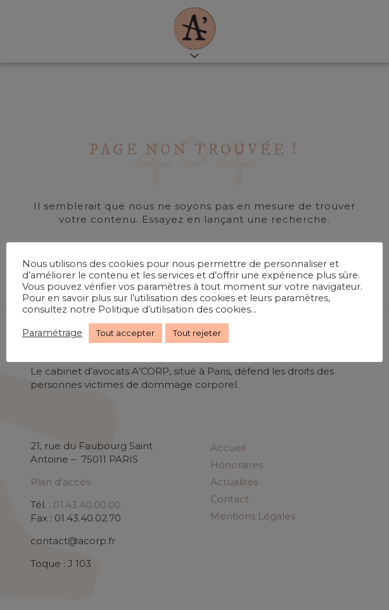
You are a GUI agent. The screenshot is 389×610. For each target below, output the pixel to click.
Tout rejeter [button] (197, 333)
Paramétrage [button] (52, 333)
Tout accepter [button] (125, 333)
